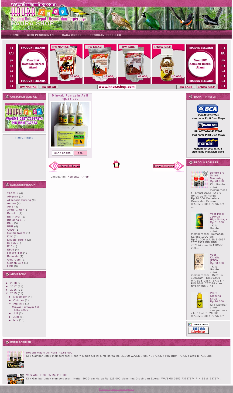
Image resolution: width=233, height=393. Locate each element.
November (20, 296)
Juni (16, 316)
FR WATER (14, 253)
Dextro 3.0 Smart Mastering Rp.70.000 (217, 176)
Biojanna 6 (14, 219)
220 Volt (12, 193)
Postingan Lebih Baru (64, 165)
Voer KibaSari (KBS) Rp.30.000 (217, 258)
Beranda (116, 164)
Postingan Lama (168, 165)
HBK (10, 266)
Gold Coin (14, 259)
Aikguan (12, 196)
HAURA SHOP (32, 23)
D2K (10, 236)
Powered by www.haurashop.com (116, 389)
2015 (13, 293)
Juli (15, 313)
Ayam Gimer (15, 209)
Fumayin (13, 256)
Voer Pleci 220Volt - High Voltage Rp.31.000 (218, 218)
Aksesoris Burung (19, 200)
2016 (13, 289)
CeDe (11, 229)
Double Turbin (16, 239)
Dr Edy (12, 243)
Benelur (12, 213)
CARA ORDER (62, 153)
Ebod (10, 249)
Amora (11, 203)
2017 (13, 286)
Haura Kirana (24, 137)
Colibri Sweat (16, 233)
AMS (10, 206)
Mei (15, 320)
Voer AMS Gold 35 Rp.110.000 (46, 375)
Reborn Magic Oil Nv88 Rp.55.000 (49, 352)
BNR (10, 226)
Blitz (10, 223)
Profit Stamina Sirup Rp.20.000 (217, 297)
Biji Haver (14, 216)
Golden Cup (15, 262)
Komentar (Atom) (79, 176)
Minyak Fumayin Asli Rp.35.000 (26, 308)
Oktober (18, 300)
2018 (13, 283)
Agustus (18, 303)
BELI (81, 153)
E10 (10, 246)
